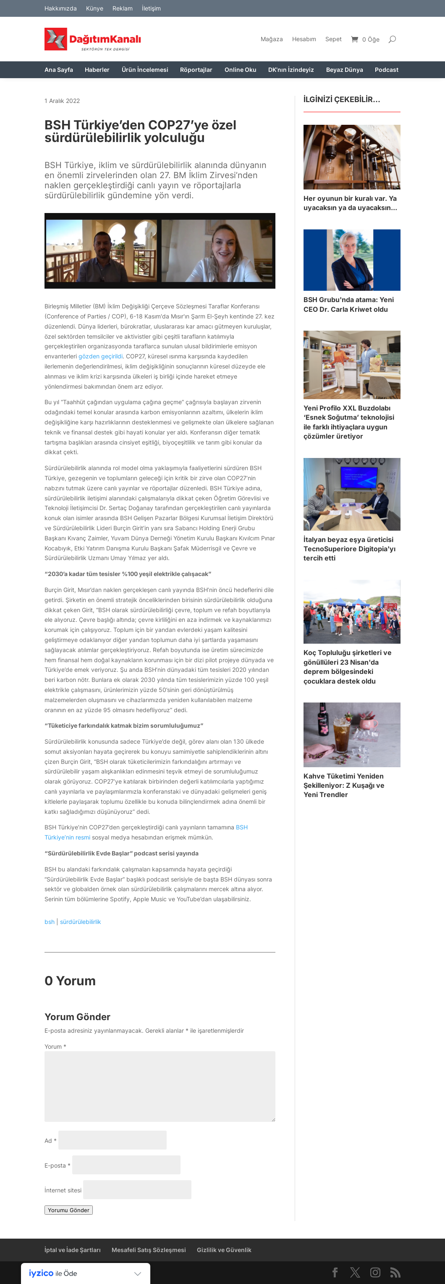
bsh (49, 921)
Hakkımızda (60, 8)
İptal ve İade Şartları (72, 1249)
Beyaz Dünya (344, 70)
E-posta (57, 1165)
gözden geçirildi (101, 356)
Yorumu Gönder (68, 1210)
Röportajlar (196, 70)
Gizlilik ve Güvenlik (224, 1249)
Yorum (55, 1046)
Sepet (333, 38)
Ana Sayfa (58, 70)
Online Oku (241, 70)
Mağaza (272, 38)
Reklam (123, 8)
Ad (50, 1140)
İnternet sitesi (62, 1190)
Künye (94, 8)
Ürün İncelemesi (145, 70)
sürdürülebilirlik (80, 921)
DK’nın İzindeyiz (291, 70)
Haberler (97, 70)
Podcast (386, 70)
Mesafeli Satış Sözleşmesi (149, 1249)
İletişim (151, 8)
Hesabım (304, 38)
